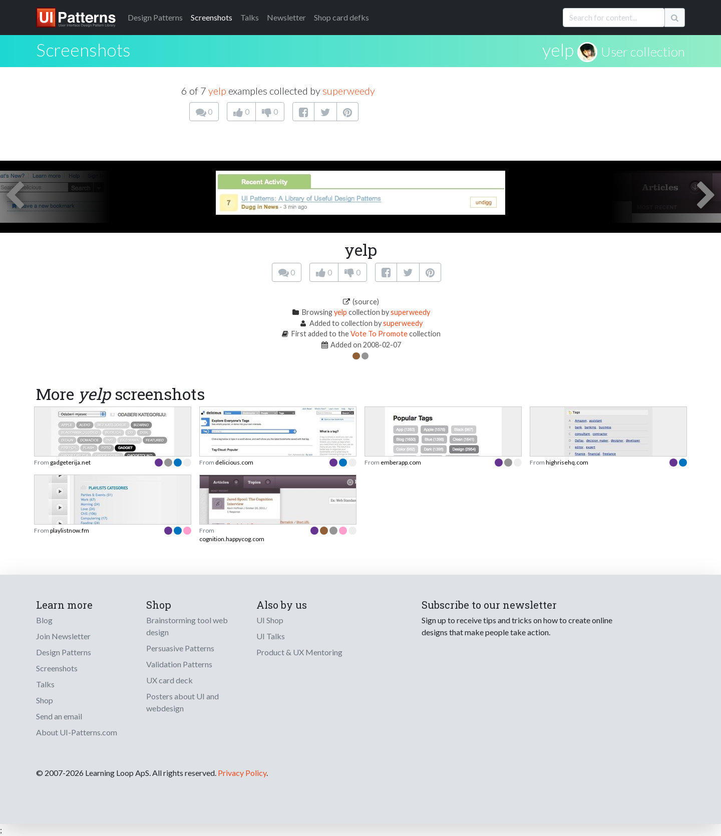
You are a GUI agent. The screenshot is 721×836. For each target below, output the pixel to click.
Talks (249, 17)
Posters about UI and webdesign (182, 702)
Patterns (155, 17)
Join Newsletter (63, 636)
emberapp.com (401, 462)
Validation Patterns (179, 664)
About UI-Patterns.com (76, 732)
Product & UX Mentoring (299, 652)
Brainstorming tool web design (187, 626)
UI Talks (270, 636)
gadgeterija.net (70, 462)
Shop (44, 700)
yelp (558, 49)
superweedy (348, 91)
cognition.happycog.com (231, 539)
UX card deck (169, 680)
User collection (643, 52)
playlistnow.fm (69, 530)
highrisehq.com (567, 462)
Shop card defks (341, 17)
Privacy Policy (242, 772)
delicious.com (234, 462)
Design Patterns (63, 652)
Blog (44, 620)
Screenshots (211, 17)
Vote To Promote (379, 333)
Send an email (59, 716)
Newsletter (286, 17)
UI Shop (269, 620)
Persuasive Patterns (180, 648)
